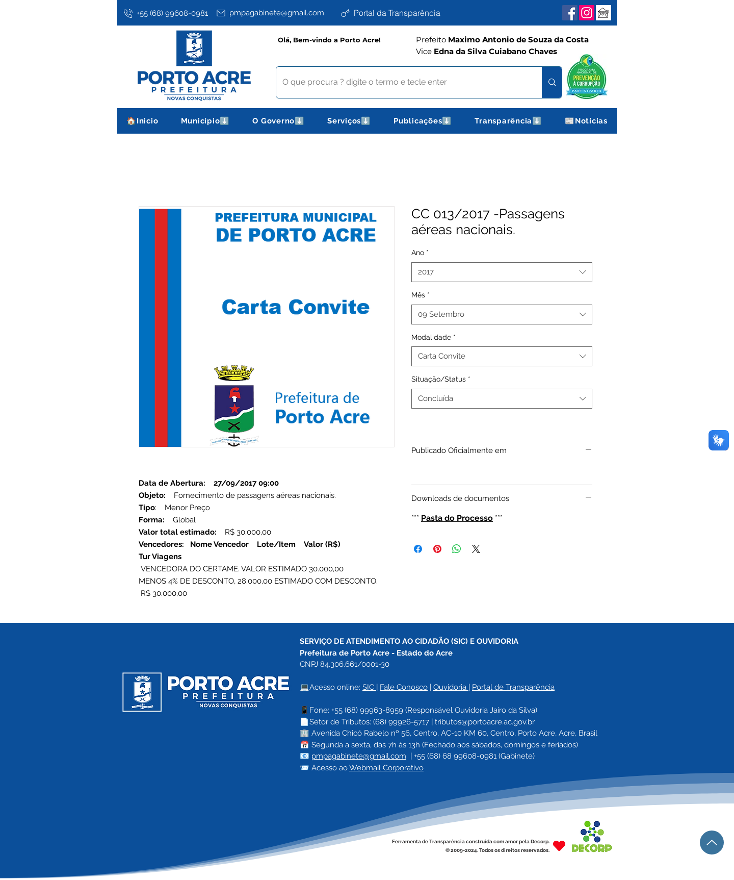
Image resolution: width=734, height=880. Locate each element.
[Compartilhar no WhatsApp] (457, 549)
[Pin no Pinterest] (437, 549)
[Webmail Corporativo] (603, 12)
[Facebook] (570, 12)
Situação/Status (440, 379)
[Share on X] (476, 549)
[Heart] (559, 845)
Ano (420, 252)
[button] (206, 121)
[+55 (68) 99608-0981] (167, 13)
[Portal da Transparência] (400, 12)
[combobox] (501, 272)
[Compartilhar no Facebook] (418, 549)
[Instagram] (586, 12)
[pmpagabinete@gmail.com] (276, 12)
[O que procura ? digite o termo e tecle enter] (401, 82)
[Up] (712, 842)
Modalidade (433, 337)
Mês (420, 295)
